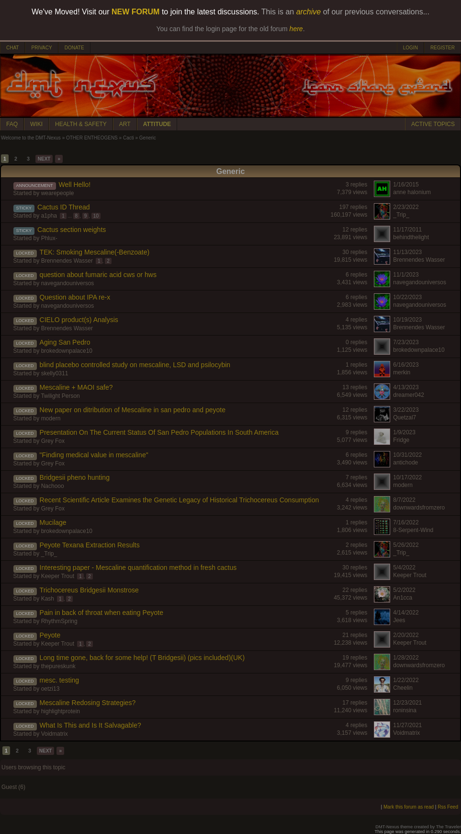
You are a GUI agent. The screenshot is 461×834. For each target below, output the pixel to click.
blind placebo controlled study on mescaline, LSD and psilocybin (135, 365)
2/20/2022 (405, 635)
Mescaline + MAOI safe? (76, 387)
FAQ (12, 124)
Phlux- (49, 238)
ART (125, 124)
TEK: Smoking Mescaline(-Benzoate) (95, 252)
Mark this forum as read (408, 807)
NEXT (44, 159)
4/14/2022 (405, 612)
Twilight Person (60, 396)
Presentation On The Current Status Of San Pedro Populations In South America (159, 432)
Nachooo (52, 486)
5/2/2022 (404, 590)
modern (51, 418)
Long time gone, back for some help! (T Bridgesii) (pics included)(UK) (142, 657)
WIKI (36, 124)
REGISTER (442, 47)
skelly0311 (54, 373)
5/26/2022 (405, 545)
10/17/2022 (407, 477)
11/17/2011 (407, 229)
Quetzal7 (404, 417)
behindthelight (411, 237)
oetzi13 (50, 688)
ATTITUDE (157, 124)
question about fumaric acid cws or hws (98, 274)
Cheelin (403, 687)
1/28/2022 (405, 657)
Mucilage (53, 522)
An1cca (402, 597)
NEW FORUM (135, 12)
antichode (405, 462)
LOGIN (410, 47)
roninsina (404, 710)
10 (96, 216)
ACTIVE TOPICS (433, 124)
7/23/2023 (405, 342)
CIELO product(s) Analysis (79, 320)
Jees (399, 620)
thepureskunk (58, 666)
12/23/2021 (407, 702)
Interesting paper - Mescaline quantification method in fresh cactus (138, 567)
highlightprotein (60, 711)
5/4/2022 (404, 567)
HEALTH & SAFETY (81, 124)
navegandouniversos (67, 283)
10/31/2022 (407, 455)
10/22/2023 (407, 297)
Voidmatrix (54, 733)
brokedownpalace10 (66, 351)
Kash (47, 598)
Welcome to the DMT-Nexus (31, 137)
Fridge (401, 440)
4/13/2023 (405, 387)
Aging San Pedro (65, 342)
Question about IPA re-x (75, 297)
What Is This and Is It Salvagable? (90, 725)
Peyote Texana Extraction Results (90, 545)
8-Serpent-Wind (413, 530)
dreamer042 (408, 395)
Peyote (50, 635)
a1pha (49, 215)
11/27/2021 (407, 725)
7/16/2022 (405, 522)
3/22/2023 (405, 409)
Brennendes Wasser (67, 260)
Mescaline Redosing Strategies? (88, 703)
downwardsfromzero (419, 507)
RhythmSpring (59, 621)
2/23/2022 (405, 207)
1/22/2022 (405, 680)
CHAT (12, 47)
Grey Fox (53, 441)
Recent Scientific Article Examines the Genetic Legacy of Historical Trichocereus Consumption (179, 500)
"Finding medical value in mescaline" (94, 455)
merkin (401, 372)
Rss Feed (448, 807)
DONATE (74, 47)
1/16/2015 (405, 184)
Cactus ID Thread (63, 207)
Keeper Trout (57, 576)
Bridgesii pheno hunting (75, 477)
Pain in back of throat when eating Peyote (101, 612)
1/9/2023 (404, 432)
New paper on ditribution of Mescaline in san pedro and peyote (132, 410)
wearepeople (57, 193)
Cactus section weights (71, 229)
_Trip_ (401, 214)
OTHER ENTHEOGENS (92, 137)
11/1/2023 (405, 274)
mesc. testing (59, 680)
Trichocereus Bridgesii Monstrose (89, 590)
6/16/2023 (405, 364)
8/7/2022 (404, 500)
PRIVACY (41, 47)
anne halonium (412, 192)
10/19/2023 (407, 319)
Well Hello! (75, 184)
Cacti (128, 137)
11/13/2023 (407, 252)
